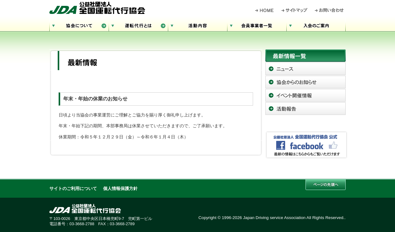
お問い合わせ (329, 10)
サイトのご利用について (73, 188)
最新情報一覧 (305, 55)
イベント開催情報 (305, 95)
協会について (79, 25)
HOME (264, 10)
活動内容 (197, 25)
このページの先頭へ (326, 184)
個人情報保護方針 (120, 188)
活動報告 (305, 108)
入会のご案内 (316, 25)
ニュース (305, 68)
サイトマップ (294, 10)
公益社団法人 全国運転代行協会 (97, 8)
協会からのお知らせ (305, 82)
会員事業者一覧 (256, 25)
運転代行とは (138, 25)
